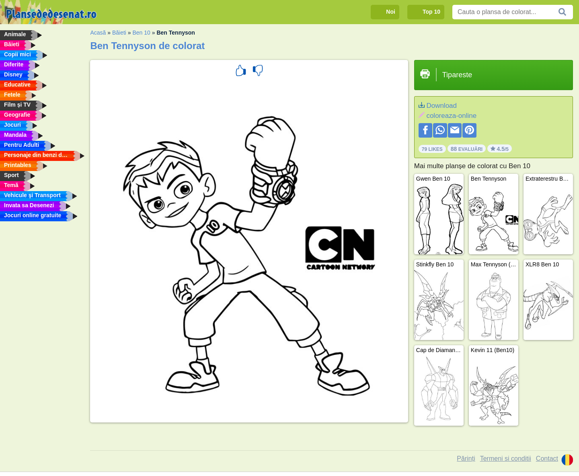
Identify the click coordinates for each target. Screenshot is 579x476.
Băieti (119, 32)
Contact (547, 458)
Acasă (98, 32)
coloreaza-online (451, 116)
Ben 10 (141, 32)
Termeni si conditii (505, 458)
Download (441, 105)
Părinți (466, 458)
